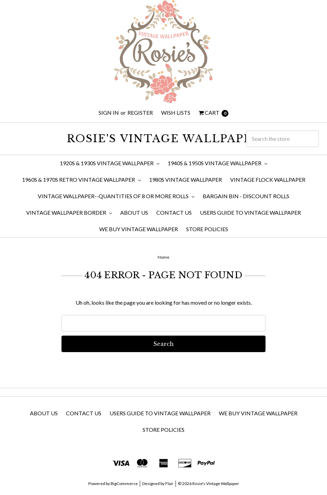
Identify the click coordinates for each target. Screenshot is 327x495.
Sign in (109, 112)
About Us (134, 212)
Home (163, 257)
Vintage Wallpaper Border (69, 212)
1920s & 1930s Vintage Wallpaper (109, 163)
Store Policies (207, 229)
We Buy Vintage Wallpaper (138, 229)
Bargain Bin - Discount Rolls (246, 196)
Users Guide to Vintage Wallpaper (250, 212)
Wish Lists (175, 112)
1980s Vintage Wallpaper (185, 179)
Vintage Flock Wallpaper (267, 179)
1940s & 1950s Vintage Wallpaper (217, 163)
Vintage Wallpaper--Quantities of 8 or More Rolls (116, 196)
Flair (169, 483)
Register (140, 112)
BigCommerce (124, 483)
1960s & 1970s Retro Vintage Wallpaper (81, 179)
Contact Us (174, 212)
